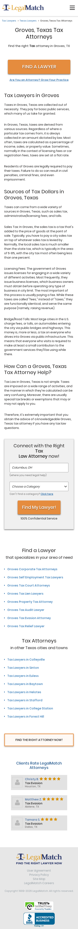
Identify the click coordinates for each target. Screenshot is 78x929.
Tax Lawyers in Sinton (23, 668)
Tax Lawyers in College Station (30, 708)
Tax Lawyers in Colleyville (26, 659)
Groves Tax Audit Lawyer (25, 610)
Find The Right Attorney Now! (39, 740)
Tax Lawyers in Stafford (24, 700)
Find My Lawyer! (39, 507)
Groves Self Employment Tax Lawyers (35, 577)
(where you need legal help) (28, 475)
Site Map (39, 879)
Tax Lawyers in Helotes (24, 692)
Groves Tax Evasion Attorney (29, 618)
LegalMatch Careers (39, 883)
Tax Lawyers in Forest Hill (25, 716)
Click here (47, 494)
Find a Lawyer (39, 66)
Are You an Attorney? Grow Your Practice (39, 80)
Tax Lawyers (9, 20)
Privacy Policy (39, 875)
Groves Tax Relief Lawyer (26, 626)
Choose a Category (26, 486)
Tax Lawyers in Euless (23, 676)
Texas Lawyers (28, 20)
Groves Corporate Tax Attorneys (32, 569)
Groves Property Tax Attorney (30, 602)
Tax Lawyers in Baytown (25, 684)
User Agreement (39, 870)
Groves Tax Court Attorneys (28, 585)
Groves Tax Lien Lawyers (25, 594)
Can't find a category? (31, 494)
